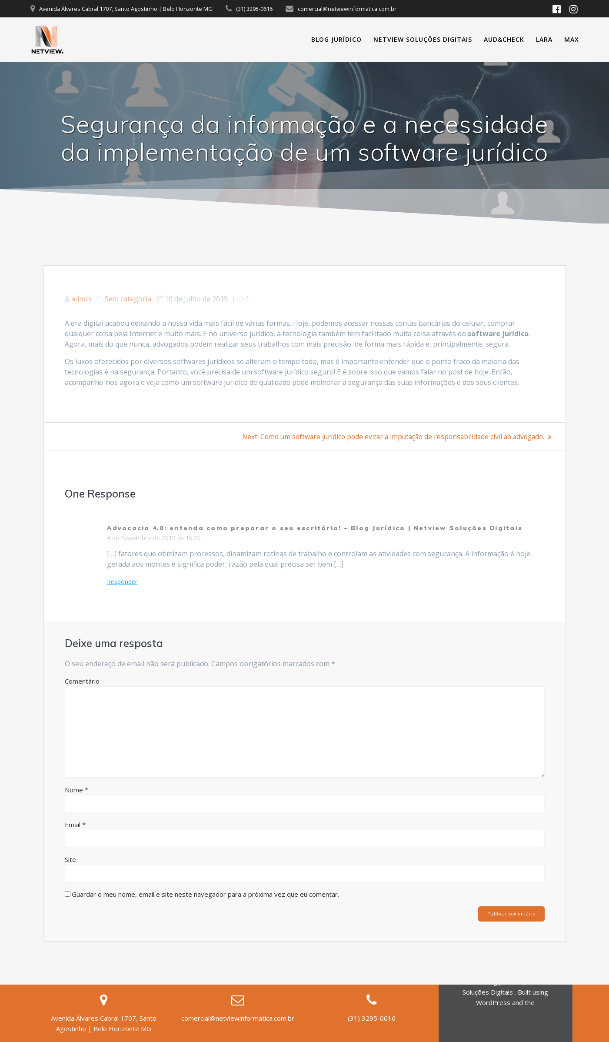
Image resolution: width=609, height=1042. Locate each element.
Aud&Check (504, 39)
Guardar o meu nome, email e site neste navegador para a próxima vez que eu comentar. (205, 894)
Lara (544, 39)
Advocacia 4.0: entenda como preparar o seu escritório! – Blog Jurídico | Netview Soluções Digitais (315, 528)
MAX (571, 39)
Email (75, 824)
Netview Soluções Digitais (422, 39)
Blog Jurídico (336, 39)
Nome (76, 789)
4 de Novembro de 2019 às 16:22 (154, 538)
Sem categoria (128, 299)
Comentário (82, 681)
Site (70, 859)
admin (81, 299)
